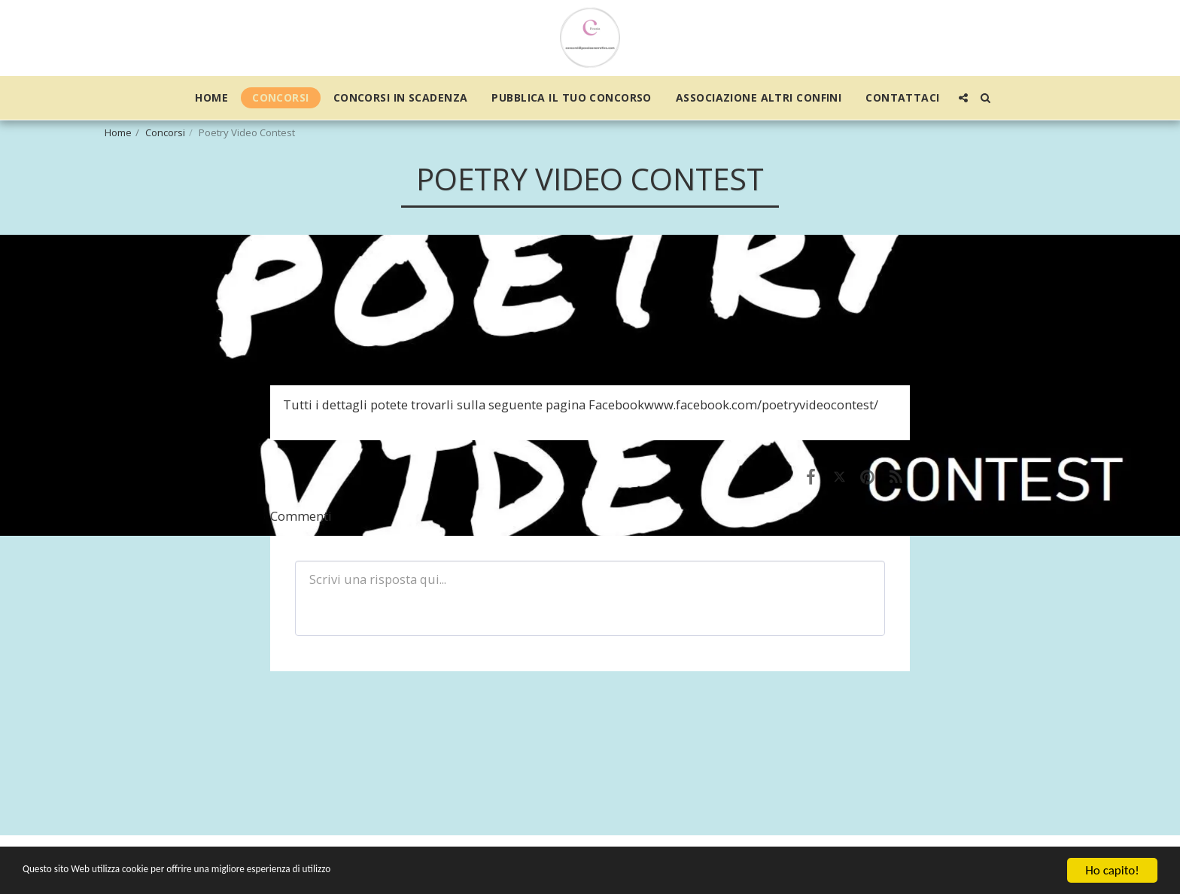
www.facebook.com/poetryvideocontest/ (761, 404)
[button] (963, 98)
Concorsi (165, 132)
